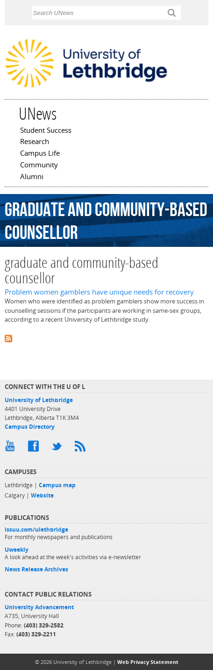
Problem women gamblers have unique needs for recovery (99, 292)
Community (39, 165)
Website (42, 495)
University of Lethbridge (39, 399)
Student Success (45, 131)
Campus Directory (30, 426)
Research (34, 142)
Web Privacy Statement (147, 661)
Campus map (57, 485)
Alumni (31, 177)
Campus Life (40, 154)
